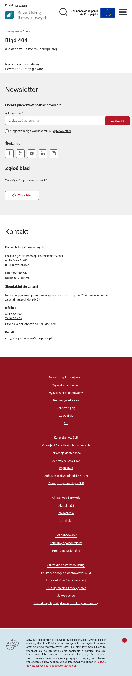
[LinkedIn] (43, 153)
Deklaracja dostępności (66, 453)
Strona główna (13, 31)
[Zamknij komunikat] (124, 640)
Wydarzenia (66, 513)
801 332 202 (13, 313)
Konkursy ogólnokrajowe (66, 543)
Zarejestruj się (66, 408)
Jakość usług (66, 595)
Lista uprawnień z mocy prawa (66, 588)
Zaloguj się (47, 49)
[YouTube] (31, 153)
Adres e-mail (13, 113)
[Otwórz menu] (123, 12)
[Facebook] (9, 153)
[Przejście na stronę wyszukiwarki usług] (63, 12)
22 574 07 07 (13, 318)
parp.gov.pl (21, 5)
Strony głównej (32, 69)
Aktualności (66, 505)
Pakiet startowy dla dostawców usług (66, 573)
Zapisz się (117, 120)
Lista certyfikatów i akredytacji (66, 580)
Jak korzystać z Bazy (66, 460)
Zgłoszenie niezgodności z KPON (66, 475)
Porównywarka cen (66, 400)
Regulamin (66, 468)
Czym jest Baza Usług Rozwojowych (66, 445)
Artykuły (66, 520)
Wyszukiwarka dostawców (66, 393)
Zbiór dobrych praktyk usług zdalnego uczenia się (66, 603)
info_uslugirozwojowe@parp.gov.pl (28, 338)
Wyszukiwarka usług (66, 385)
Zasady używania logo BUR (66, 483)
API (66, 423)
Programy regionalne (66, 550)
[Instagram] (54, 153)
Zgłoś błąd (22, 195)
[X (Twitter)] (20, 153)
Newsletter (63, 131)
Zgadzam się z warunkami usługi (41, 131)
